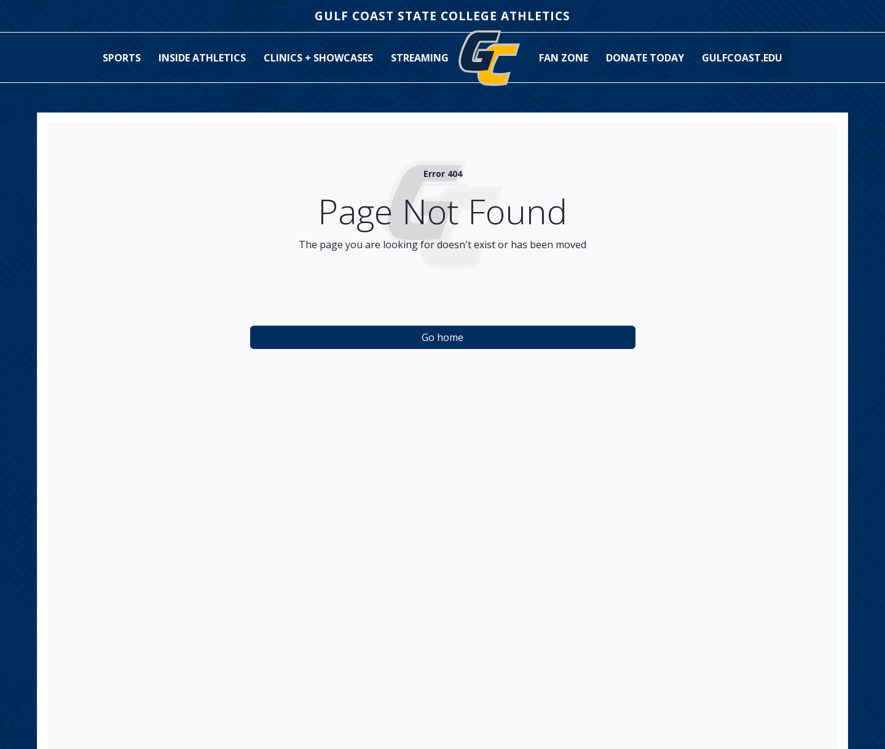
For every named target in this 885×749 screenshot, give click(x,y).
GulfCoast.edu (742, 58)
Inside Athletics (202, 58)
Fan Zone (563, 58)
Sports (122, 58)
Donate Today (645, 58)
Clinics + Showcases (318, 58)
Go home (442, 337)
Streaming (420, 58)
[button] (122, 57)
